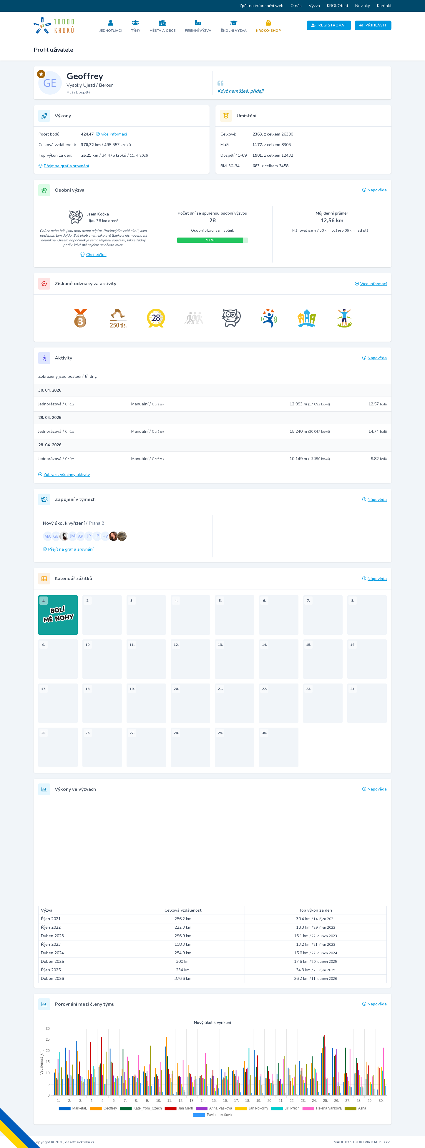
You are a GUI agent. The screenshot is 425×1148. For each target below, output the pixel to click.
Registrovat (328, 25)
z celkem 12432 (273, 155)
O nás (296, 6)
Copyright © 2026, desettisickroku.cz (64, 1142)
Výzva (314, 6)
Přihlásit (373, 25)
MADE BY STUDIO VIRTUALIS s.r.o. (362, 1142)
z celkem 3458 (270, 166)
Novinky (362, 6)
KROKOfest (337, 6)
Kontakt (384, 6)
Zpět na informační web (261, 6)
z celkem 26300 (273, 134)
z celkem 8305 (272, 145)
